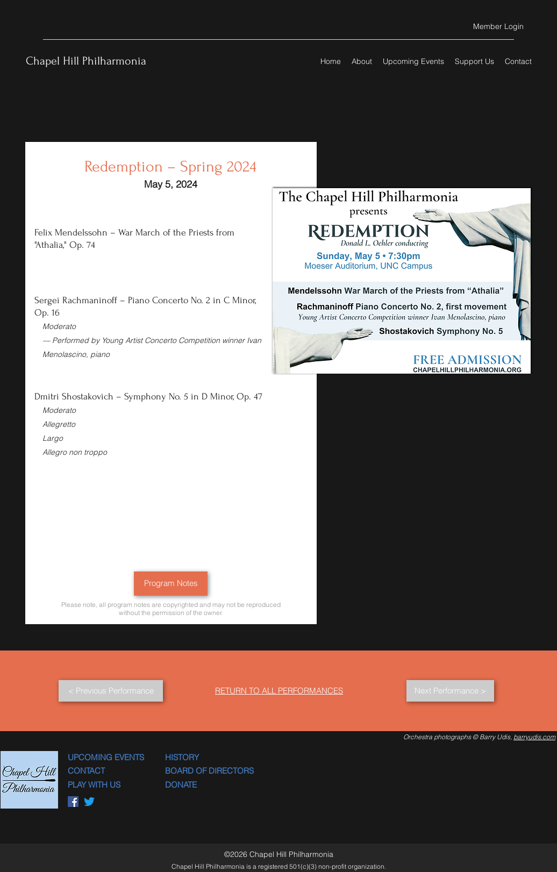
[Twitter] (89, 801)
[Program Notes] (171, 583)
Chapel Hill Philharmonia (86, 60)
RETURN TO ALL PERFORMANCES (279, 690)
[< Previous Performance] (111, 691)
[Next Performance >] (450, 691)
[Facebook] (73, 801)
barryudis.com (534, 737)
